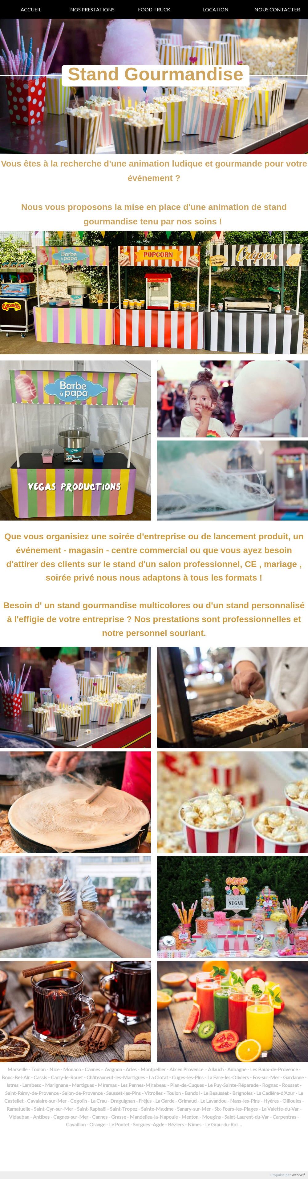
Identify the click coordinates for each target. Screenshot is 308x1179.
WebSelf (298, 1175)
